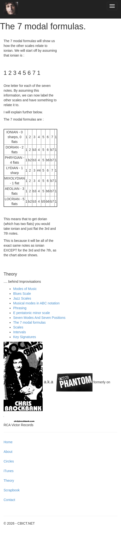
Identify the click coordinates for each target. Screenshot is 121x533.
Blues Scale (22, 293)
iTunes (9, 471)
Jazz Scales (22, 298)
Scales (18, 327)
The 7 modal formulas (29, 322)
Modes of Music (25, 289)
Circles (9, 461)
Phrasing (19, 308)
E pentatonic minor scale (31, 313)
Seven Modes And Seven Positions (39, 318)
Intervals (19, 332)
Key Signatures (24, 337)
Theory (9, 480)
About (8, 452)
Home (8, 442)
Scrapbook (12, 490)
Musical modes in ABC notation (36, 303)
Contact (9, 500)
